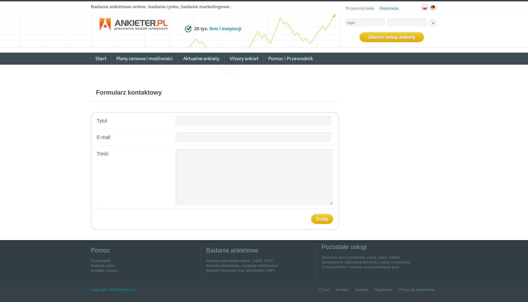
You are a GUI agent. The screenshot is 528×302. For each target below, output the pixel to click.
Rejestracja (389, 8)
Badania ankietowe (232, 250)
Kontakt (342, 290)
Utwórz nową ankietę (391, 37)
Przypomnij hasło (360, 8)
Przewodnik (100, 261)
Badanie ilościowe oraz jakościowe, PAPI (240, 270)
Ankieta (361, 290)
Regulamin (383, 290)
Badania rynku (103, 265)
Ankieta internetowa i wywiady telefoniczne (242, 265)
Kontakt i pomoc (104, 270)
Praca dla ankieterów (416, 290)
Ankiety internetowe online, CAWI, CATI (239, 261)
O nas (324, 290)
